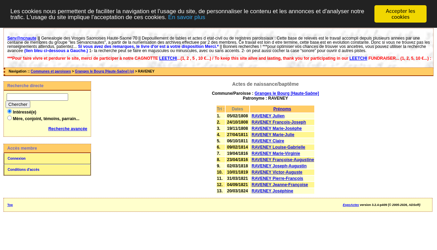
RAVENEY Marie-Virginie (276, 153)
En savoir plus (186, 17)
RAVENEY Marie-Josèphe (277, 128)
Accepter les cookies (400, 13)
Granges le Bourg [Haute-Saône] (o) (104, 71)
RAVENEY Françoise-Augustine (283, 159)
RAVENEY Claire (268, 141)
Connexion (17, 158)
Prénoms (282, 109)
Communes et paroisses (51, 71)
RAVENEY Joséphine (272, 191)
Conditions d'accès (23, 170)
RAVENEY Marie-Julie (273, 134)
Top (10, 205)
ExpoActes (351, 205)
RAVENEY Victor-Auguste (277, 172)
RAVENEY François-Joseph (279, 122)
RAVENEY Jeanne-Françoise (280, 184)
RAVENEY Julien (268, 116)
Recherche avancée (67, 128)
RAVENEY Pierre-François (277, 178)
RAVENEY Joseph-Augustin (279, 166)
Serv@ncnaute (22, 38)
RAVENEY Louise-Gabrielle (278, 147)
